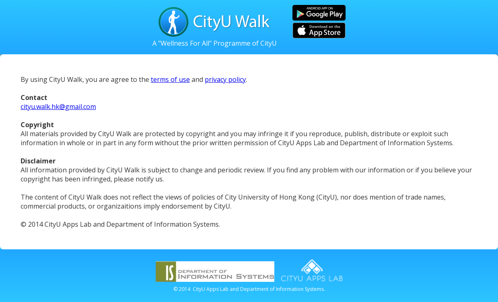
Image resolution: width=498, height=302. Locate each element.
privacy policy (225, 79)
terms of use (170, 79)
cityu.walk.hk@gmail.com (58, 106)
